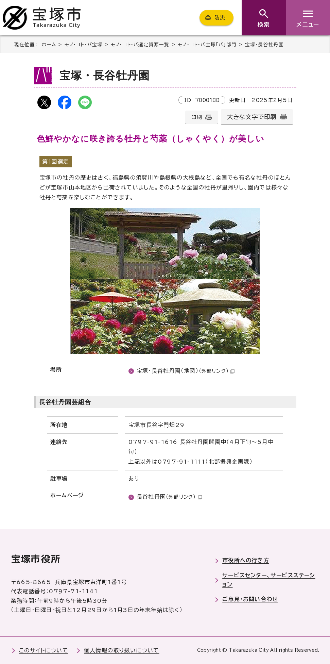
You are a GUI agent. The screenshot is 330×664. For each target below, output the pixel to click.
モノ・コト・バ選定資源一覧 (140, 44)
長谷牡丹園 (169, 496)
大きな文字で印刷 (252, 117)
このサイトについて (43, 650)
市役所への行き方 (245, 560)
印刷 (196, 117)
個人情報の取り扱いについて (121, 650)
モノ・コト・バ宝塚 (84, 44)
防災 (219, 17)
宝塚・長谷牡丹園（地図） (186, 371)
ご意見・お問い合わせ (250, 599)
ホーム (49, 44)
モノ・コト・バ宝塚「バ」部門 (207, 44)
